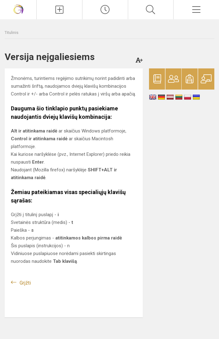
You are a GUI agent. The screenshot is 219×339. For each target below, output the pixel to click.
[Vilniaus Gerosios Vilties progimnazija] (18, 9)
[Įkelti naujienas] (59, 9)
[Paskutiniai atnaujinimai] (105, 9)
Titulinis (11, 32)
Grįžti (25, 283)
